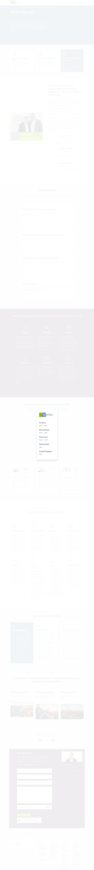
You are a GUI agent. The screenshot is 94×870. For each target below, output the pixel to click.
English (45, 425)
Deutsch (41, 425)
